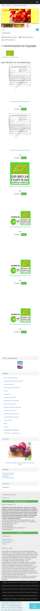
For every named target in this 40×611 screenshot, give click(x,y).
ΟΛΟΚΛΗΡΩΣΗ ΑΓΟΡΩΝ (26, 37)
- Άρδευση (6, 426)
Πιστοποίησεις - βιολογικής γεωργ (10, 57)
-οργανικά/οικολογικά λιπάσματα (11, 417)
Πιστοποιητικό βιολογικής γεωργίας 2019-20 (20, 227)
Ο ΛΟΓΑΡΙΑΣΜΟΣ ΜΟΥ (8, 40)
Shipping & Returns (6, 539)
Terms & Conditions (6, 542)
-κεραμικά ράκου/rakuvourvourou (11, 413)
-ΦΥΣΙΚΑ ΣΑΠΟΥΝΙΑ (9, 384)
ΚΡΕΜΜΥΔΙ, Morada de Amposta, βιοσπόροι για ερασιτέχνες (20, 462)
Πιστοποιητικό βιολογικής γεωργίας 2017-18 (20, 324)
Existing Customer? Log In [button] (20, 501)
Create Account (5, 497)
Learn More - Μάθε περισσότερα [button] (13, 609)
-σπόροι (5, 391)
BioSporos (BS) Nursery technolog (12, 387)
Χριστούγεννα (7, 394)
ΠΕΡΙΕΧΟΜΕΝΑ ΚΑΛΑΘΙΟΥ (9, 37)
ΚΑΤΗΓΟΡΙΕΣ (6, 33)
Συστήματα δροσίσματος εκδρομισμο (12, 407)
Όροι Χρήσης (5, 476)
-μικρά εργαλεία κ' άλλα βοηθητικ (11, 400)
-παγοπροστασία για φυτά (10, 410)
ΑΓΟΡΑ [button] (24, 109)
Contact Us (4, 544)
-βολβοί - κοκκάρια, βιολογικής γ (11, 377)
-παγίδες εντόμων (8, 420)
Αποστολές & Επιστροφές (8, 473)
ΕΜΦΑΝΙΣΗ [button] (17, 109)
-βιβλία (5, 423)
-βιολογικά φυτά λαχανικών (10, 397)
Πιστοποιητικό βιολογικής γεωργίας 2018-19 (20, 275)
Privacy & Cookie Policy (7, 540)
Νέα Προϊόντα (5, 439)
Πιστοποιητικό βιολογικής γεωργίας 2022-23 (20, 186)
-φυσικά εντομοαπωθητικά (10, 404)
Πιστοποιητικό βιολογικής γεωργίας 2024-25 (20, 150)
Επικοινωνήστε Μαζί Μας (8, 477)
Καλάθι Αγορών (6, 483)
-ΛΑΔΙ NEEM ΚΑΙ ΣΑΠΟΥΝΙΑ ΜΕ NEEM (13, 381)
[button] (26, 606)
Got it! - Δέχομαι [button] (34, 606)
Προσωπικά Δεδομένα (7, 474)
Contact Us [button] (20, 532)
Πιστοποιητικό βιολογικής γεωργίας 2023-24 (20, 101)
